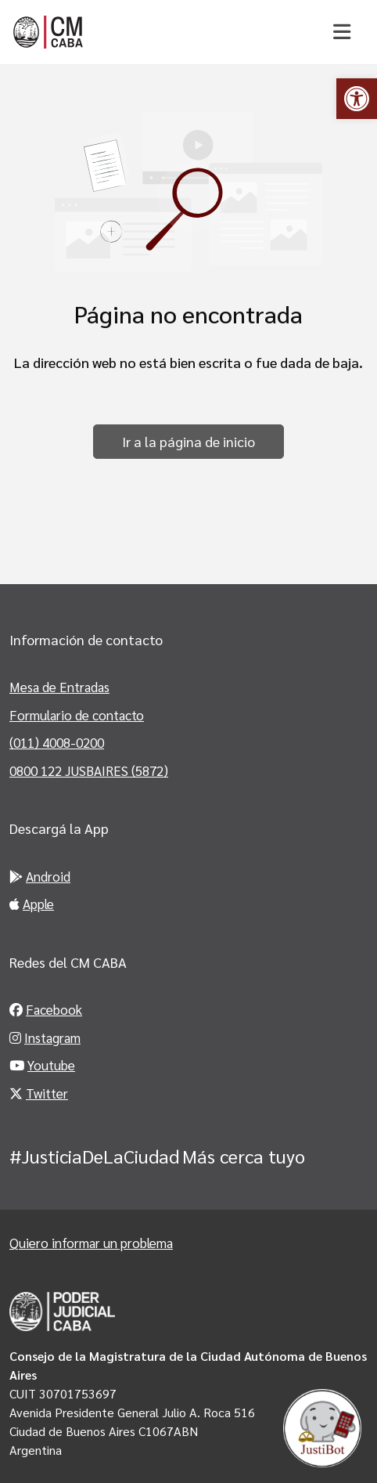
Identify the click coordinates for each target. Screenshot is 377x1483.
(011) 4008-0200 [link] (56, 742)
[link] (356, 98)
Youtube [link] (42, 1064)
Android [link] (39, 876)
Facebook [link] (45, 1009)
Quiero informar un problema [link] (91, 1242)
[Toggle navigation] (341, 32)
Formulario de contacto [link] (76, 714)
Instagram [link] (45, 1037)
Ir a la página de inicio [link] (188, 441)
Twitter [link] (38, 1093)
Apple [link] (31, 903)
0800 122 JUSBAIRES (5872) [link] (88, 770)
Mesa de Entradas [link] (59, 686)
